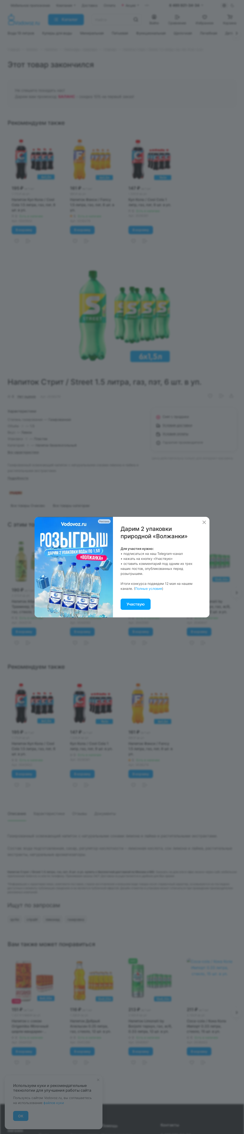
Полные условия (148, 588)
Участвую (136, 604)
